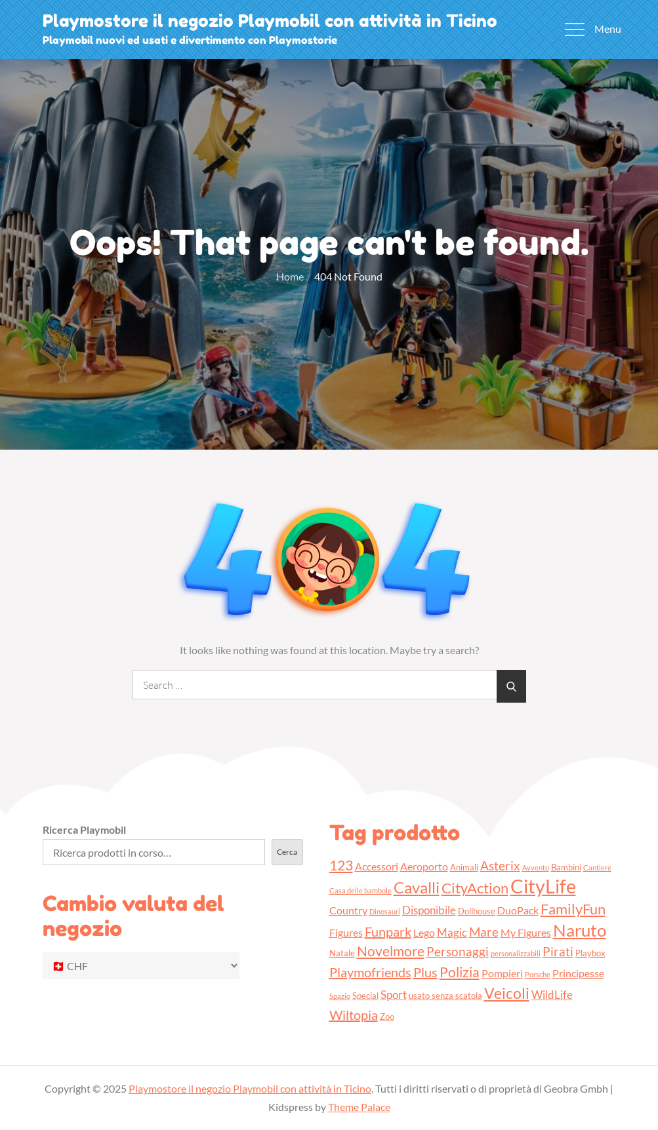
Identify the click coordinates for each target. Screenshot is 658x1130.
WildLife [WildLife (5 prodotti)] (552, 995)
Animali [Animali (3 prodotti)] (464, 867)
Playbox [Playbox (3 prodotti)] (590, 953)
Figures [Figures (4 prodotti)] (346, 933)
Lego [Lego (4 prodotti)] (424, 933)
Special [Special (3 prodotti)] (365, 995)
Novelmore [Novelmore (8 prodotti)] (390, 951)
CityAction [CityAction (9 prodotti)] (475, 888)
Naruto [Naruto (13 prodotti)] (579, 930)
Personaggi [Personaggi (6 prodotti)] (457, 951)
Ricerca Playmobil (84, 829)
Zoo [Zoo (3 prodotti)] (387, 1016)
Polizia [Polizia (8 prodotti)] (460, 972)
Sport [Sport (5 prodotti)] (393, 995)
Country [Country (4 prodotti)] (348, 910)
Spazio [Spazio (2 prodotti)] (339, 996)
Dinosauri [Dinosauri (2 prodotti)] (384, 911)
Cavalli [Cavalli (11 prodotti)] (417, 887)
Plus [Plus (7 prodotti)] (425, 972)
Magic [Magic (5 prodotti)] (452, 932)
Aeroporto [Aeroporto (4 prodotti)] (424, 866)
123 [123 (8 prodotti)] (341, 865)
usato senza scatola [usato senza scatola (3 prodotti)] (445, 995)
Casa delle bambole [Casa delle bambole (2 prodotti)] (360, 890)
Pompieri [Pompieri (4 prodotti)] (502, 973)
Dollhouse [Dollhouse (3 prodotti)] (476, 911)
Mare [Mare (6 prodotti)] (484, 931)
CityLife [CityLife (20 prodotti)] (543, 885)
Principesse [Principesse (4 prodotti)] (578, 973)
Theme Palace (359, 1107)
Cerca (287, 852)
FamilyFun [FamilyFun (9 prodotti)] (573, 909)
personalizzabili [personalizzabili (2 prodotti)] (516, 953)
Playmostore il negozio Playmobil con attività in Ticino (270, 20)
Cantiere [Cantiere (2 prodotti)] (597, 867)
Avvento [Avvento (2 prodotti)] (535, 867)
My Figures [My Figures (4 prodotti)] (526, 933)
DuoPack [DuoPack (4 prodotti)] (518, 910)
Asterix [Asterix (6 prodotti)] (500, 865)
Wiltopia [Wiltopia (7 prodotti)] (353, 1015)
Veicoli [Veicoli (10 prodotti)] (506, 993)
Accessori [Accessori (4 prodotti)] (376, 866)
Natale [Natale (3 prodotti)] (342, 953)
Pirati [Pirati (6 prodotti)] (558, 951)
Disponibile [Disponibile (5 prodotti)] (429, 910)
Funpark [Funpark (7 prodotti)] (388, 931)
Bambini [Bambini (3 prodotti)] (566, 867)
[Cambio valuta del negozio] (141, 965)
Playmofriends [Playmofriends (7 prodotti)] (370, 972)
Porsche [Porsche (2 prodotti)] (537, 974)
